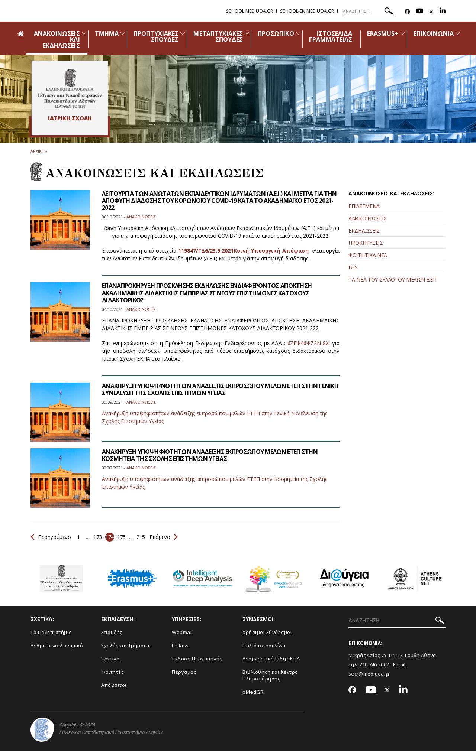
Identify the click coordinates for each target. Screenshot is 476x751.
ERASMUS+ (382, 33)
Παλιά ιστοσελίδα (263, 645)
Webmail (182, 632)
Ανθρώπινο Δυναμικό (56, 645)
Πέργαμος (184, 672)
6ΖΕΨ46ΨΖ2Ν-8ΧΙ (308, 343)
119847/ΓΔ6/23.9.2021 (205, 250)
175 (121, 536)
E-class (180, 645)
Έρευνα (110, 658)
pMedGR (252, 692)
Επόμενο (163, 536)
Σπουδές (111, 632)
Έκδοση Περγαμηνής (197, 658)
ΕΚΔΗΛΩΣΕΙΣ (364, 230)
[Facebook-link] (407, 12)
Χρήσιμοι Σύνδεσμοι (267, 632)
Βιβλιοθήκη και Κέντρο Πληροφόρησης (270, 675)
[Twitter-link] (431, 12)
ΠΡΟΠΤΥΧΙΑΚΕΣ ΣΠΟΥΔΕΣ (156, 36)
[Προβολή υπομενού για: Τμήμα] (123, 33)
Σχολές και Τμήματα (125, 645)
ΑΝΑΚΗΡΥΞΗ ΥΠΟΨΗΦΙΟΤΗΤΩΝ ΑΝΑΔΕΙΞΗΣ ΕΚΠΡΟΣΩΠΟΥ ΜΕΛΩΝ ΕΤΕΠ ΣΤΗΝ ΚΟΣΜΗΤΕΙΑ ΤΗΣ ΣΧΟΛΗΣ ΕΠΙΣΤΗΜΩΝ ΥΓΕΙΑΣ (210, 455)
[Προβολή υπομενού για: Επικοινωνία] (458, 33)
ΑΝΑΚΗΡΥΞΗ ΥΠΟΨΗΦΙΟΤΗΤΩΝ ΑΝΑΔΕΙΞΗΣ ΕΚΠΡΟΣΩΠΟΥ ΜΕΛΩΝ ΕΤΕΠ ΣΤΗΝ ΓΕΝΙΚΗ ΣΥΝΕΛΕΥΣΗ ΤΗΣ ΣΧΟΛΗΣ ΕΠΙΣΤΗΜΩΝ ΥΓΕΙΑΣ (220, 389)
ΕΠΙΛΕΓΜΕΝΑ (364, 205)
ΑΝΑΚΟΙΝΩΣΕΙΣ (367, 218)
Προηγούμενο (50, 536)
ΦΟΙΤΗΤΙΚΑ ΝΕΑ (367, 255)
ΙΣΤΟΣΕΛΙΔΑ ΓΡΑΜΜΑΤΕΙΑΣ (331, 36)
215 (140, 536)
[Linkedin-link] (443, 12)
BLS (353, 267)
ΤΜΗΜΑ (107, 33)
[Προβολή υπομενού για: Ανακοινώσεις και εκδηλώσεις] (84, 33)
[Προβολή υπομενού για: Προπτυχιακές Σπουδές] (182, 33)
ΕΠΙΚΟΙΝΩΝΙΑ (434, 33)
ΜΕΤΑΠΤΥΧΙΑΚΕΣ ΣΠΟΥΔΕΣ (218, 36)
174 (109, 536)
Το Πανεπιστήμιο (51, 632)
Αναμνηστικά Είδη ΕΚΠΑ (271, 658)
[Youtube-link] (419, 12)
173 (97, 536)
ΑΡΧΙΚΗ (37, 151)
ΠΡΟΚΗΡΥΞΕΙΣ (365, 242)
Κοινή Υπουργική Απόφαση (271, 250)
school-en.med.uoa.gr (307, 11)
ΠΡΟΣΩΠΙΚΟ (276, 33)
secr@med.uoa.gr (369, 673)
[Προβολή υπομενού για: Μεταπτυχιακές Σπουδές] (247, 33)
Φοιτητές (112, 672)
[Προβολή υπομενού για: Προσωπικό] (298, 33)
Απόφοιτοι (114, 685)
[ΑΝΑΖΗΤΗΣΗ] (369, 11)
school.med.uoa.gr (249, 11)
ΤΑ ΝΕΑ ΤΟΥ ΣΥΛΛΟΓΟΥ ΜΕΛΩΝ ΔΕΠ (392, 279)
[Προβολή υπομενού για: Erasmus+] (403, 33)
